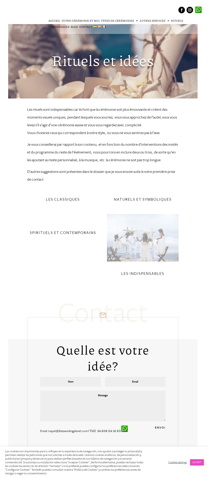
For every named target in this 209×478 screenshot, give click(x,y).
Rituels (177, 20)
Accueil (54, 20)
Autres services (153, 20)
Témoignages (58, 27)
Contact (85, 27)
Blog (74, 27)
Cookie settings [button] (177, 462)
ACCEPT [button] (196, 462)
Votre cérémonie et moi (80, 20)
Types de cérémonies (117, 20)
